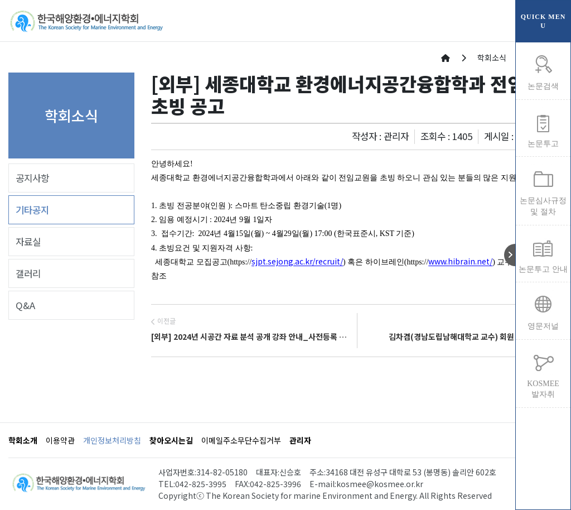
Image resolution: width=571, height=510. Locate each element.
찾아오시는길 (171, 440)
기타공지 (32, 209)
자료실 (28, 241)
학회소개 (22, 440)
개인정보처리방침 (112, 440)
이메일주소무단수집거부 (241, 440)
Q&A (25, 305)
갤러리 (28, 273)
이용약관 (60, 440)
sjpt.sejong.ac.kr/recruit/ (297, 261)
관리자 (300, 440)
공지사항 (32, 178)
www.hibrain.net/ (460, 261)
